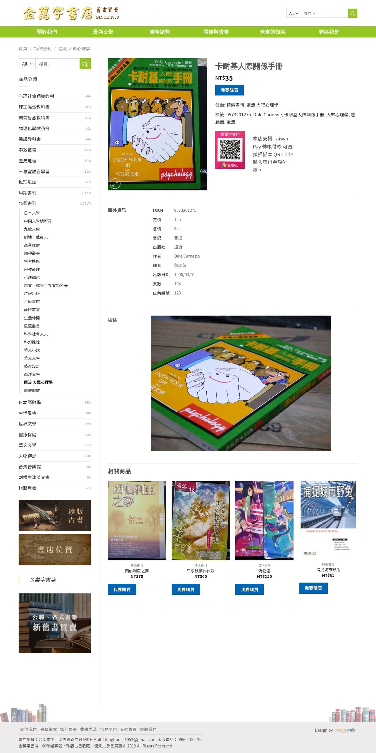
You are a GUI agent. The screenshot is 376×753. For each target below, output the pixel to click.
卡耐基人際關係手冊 (304, 114)
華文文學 (32, 358)
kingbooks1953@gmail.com (131, 739)
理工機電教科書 (34, 107)
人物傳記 (27, 455)
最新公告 (103, 32)
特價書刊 (43, 48)
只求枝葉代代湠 (201, 570)
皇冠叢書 (32, 326)
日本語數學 (30, 402)
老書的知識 (272, 32)
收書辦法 (88, 729)
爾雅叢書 (32, 309)
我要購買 (230, 90)
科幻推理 (32, 342)
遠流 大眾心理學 (74, 48)
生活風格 (27, 413)
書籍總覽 (160, 32)
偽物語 (264, 570)
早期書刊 (27, 192)
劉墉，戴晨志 (36, 237)
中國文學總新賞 (38, 221)
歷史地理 (27, 160)
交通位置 (128, 729)
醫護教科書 (30, 139)
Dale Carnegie (267, 114)
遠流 (230, 121)
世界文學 (27, 423)
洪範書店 (32, 301)
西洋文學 (32, 374)
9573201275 (238, 114)
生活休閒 (32, 318)
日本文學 (32, 213)
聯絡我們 (329, 32)
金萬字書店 (42, 579)
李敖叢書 (27, 149)
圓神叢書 (32, 253)
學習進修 (32, 261)
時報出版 (32, 293)
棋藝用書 (27, 488)
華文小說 (32, 350)
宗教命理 (32, 269)
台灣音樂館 (30, 466)
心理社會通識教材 (36, 96)
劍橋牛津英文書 (34, 477)
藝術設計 (32, 366)
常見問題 (108, 729)
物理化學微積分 (34, 128)
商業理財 (32, 245)
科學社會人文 (36, 334)
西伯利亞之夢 (137, 570)
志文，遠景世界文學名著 (46, 285)
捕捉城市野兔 (328, 569)
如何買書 (68, 729)
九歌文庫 (32, 229)
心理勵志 (32, 277)
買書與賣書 (216, 32)
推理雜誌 (27, 181)
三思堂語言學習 (34, 171)
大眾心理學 (337, 114)
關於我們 (47, 32)
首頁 (23, 48)
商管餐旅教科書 (34, 117)
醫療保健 (32, 390)
